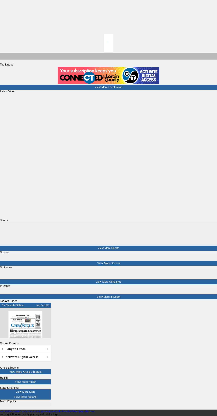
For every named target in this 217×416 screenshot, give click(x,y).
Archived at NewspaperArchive (76, 411)
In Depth (5, 286)
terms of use (33, 411)
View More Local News (108, 87)
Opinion (4, 252)
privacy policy (49, 411)
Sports (4, 220)
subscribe (6, 411)
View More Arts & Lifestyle (25, 371)
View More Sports (108, 248)
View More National (25, 397)
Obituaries (6, 267)
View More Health (25, 381)
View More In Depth (108, 296)
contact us (19, 411)
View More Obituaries (108, 281)
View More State (25, 391)
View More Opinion (108, 263)
